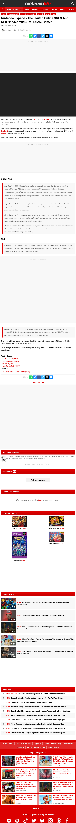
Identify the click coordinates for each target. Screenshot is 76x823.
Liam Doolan (12, 30)
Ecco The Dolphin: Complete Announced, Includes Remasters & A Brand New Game (38, 711)
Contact (46, 744)
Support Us (37, 744)
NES (53, 14)
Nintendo (40, 14)
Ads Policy (20, 747)
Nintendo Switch (13, 14)
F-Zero (46, 120)
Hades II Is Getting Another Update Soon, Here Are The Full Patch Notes (34, 698)
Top (5, 744)
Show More (38, 808)
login (40, 500)
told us (35, 120)
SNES (47, 14)
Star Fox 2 (4, 131)
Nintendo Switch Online (28, 14)
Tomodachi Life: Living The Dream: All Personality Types (29, 702)
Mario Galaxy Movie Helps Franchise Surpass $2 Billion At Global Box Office (35, 715)
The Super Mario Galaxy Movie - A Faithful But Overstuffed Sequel (35, 694)
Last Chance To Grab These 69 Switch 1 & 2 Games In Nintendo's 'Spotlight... (36, 720)
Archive (29, 747)
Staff (17, 744)
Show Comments (38, 480)
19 (13, 619)
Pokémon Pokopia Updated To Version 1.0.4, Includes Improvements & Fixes (36, 707)
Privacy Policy (56, 744)
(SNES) (9, 359)
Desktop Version (53, 747)
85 (13, 644)
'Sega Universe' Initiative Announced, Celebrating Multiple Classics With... (35, 724)
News (3, 14)
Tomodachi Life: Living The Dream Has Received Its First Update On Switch (35, 728)
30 (13, 656)
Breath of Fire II (20, 528)
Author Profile (30, 464)
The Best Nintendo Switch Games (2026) (15, 372)
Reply (47, 464)
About (11, 744)
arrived (3, 133)
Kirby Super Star (56, 528)
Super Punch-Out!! (57, 544)
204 (42, 382)
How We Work (26, 744)
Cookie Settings (39, 747)
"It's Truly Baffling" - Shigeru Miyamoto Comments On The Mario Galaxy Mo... (36, 733)
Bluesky (40, 464)
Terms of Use (68, 744)
